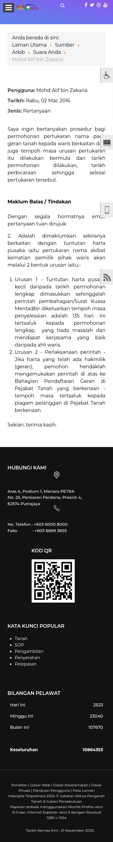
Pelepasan (26, 664)
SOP (19, 645)
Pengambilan (29, 651)
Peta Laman (84, 790)
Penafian (19, 785)
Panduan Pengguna (51, 790)
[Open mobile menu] (8, 7)
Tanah (21, 638)
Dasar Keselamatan (70, 785)
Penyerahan (27, 657)
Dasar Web (40, 785)
